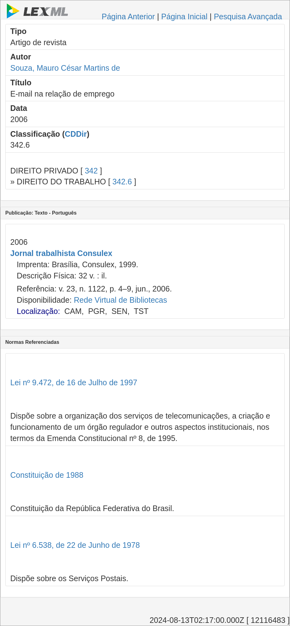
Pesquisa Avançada (248, 16)
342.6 (122, 181)
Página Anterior (128, 16)
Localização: (38, 311)
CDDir (76, 134)
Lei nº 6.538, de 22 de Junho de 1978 (75, 545)
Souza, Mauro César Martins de (65, 68)
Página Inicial (184, 16)
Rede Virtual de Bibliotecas (120, 300)
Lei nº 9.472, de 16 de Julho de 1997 (73, 382)
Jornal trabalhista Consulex (61, 253)
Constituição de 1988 (46, 475)
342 (91, 170)
